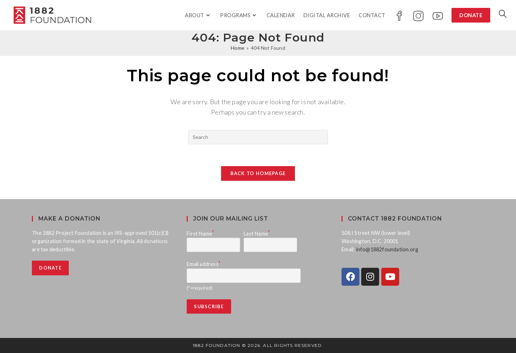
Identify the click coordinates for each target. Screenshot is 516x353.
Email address (203, 264)
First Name (200, 234)
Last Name (257, 234)
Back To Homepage (258, 173)
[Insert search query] (258, 137)
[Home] (237, 48)
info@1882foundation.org (387, 249)
